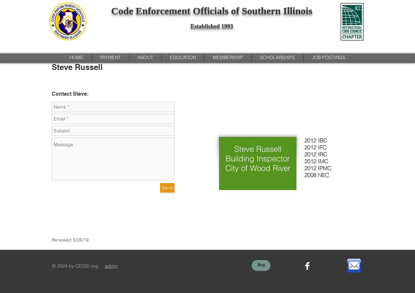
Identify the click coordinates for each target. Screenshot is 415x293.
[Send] (167, 188)
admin (111, 266)
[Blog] (261, 265)
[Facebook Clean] (307, 266)
